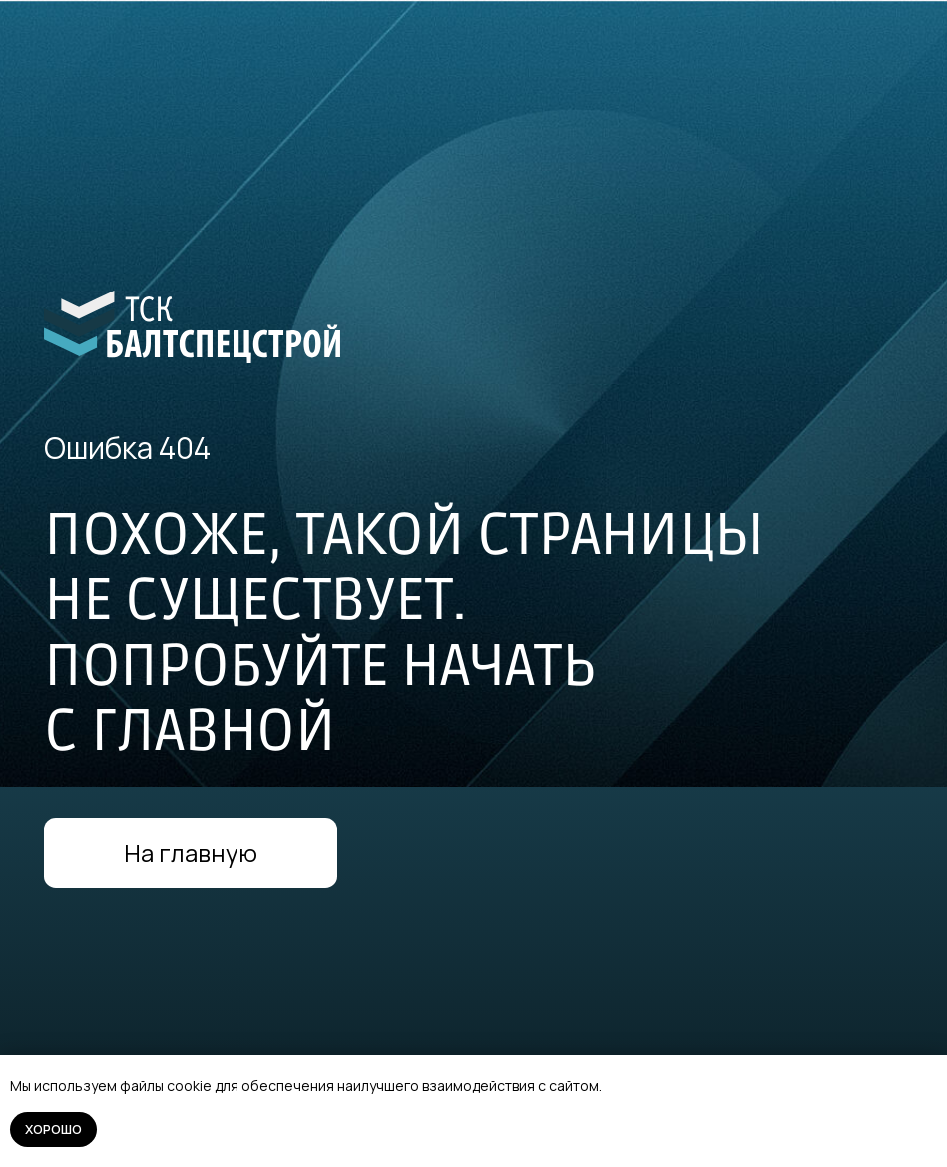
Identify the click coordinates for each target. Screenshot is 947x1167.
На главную (190, 853)
